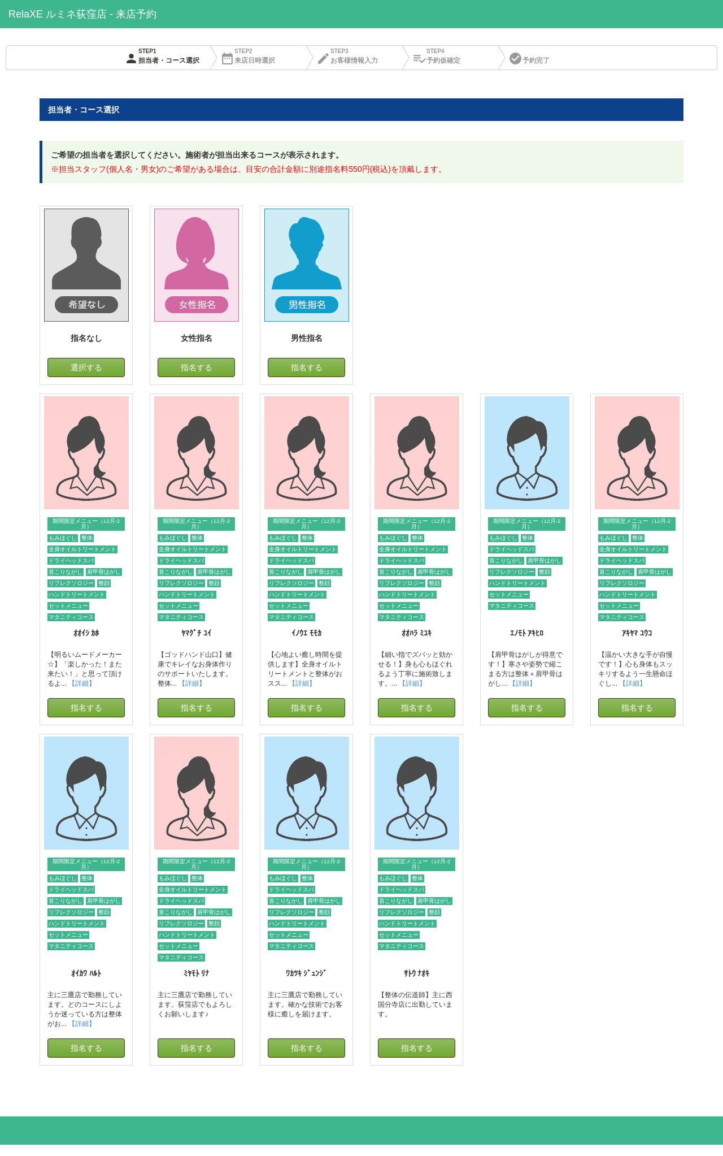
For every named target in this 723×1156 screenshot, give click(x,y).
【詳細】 (81, 683)
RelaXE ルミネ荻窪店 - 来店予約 (82, 14)
